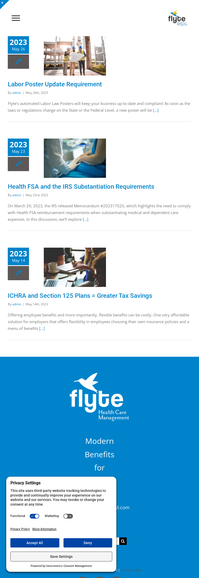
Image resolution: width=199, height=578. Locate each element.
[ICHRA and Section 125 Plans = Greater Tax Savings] (75, 267)
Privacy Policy (131, 570)
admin (16, 92)
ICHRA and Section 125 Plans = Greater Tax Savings (80, 295)
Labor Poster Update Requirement (55, 84)
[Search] (123, 541)
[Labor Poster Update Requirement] (75, 55)
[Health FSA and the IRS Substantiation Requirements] (75, 158)
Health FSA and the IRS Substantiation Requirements (81, 186)
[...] (156, 110)
